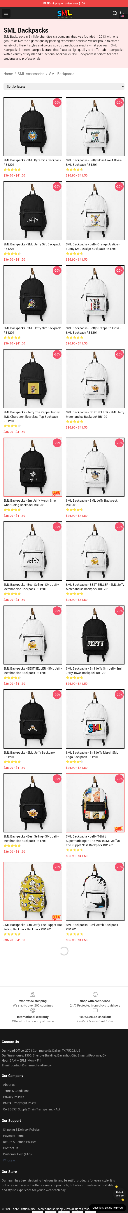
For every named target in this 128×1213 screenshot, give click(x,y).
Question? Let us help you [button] (108, 1207)
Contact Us (10, 1148)
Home (8, 74)
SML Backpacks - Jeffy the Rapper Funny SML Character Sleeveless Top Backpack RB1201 (32, 416)
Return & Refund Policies (19, 1142)
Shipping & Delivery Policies (21, 1129)
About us (9, 1084)
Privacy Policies (13, 1097)
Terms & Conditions (16, 1091)
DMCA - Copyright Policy (19, 1103)
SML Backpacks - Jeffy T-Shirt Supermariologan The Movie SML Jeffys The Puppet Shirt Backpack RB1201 (93, 841)
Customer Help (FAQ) (17, 1154)
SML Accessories (31, 74)
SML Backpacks (61, 74)
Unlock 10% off (120, 1194)
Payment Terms (13, 1136)
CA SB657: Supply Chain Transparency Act (31, 1109)
